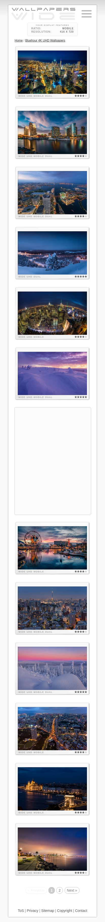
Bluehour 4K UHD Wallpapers (45, 40)
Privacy (32, 911)
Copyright (64, 911)
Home (19, 40)
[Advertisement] (52, 460)
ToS (21, 911)
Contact (81, 911)
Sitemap (47, 911)
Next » (72, 890)
